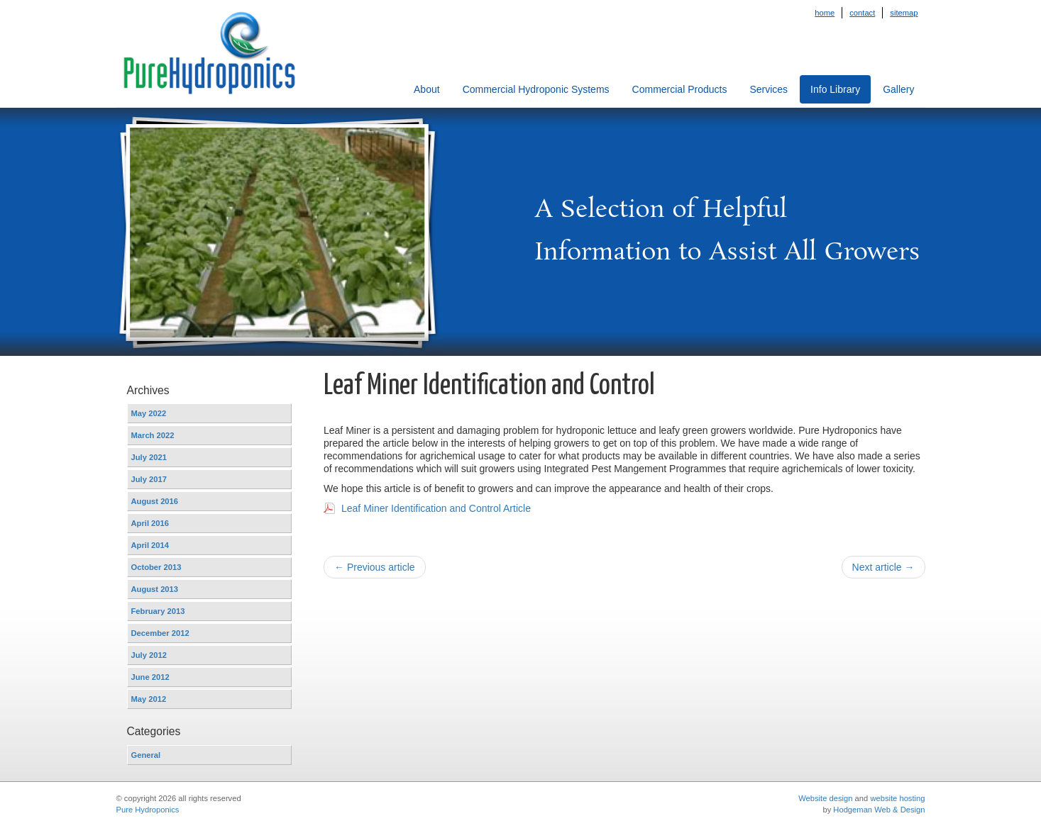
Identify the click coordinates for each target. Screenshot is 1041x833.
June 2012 (150, 677)
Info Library (835, 89)
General (146, 755)
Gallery (898, 89)
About (427, 89)
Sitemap (904, 13)
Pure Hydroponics (148, 809)
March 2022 (153, 435)
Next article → (883, 567)
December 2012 (160, 633)
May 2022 (149, 413)
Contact (862, 13)
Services (768, 89)
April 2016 (150, 523)
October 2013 (156, 567)
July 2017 (149, 479)
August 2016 (155, 501)
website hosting (897, 798)
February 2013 (158, 611)
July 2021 (149, 457)
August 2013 (155, 589)
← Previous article (374, 567)
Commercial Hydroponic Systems (536, 89)
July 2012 (149, 655)
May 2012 (149, 699)
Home (825, 13)
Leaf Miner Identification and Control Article (436, 508)
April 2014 (150, 545)
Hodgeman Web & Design (879, 809)
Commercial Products (679, 89)
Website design (825, 798)
